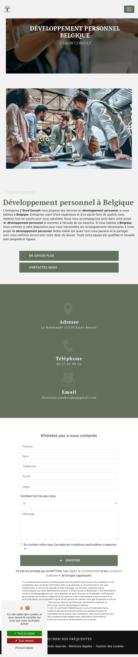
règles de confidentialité (84, 564)
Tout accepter (24, 633)
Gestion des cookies (110, 646)
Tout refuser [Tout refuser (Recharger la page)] (24, 640)
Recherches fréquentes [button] (69, 639)
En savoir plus (41, 255)
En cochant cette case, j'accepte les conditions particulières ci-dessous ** (70, 540)
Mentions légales (80, 646)
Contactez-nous (43, 267)
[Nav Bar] (129, 9)
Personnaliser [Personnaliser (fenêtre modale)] (24, 647)
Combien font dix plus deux (38, 489)
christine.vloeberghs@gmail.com (69, 390)
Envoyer (73, 553)
